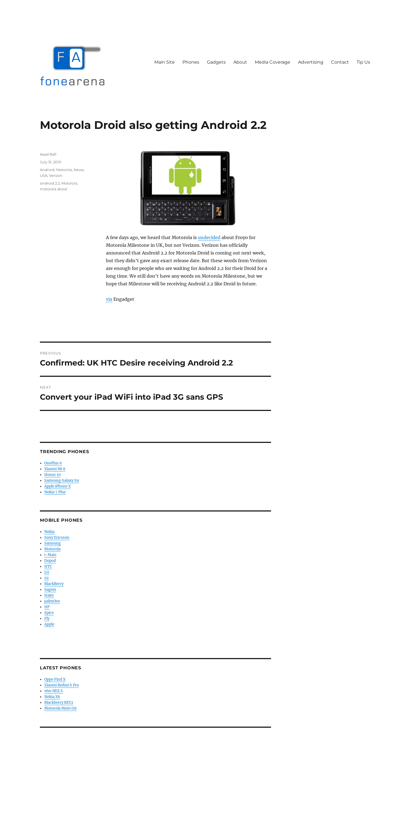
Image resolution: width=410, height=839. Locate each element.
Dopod (50, 560)
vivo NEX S (53, 691)
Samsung (52, 543)
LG (46, 572)
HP (47, 607)
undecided (209, 237)
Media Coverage (272, 62)
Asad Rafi (48, 154)
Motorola (64, 169)
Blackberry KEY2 (58, 702)
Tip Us (363, 62)
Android (47, 169)
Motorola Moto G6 (60, 708)
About (240, 62)
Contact (340, 62)
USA (43, 175)
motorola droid (53, 189)
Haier (49, 595)
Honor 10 (52, 474)
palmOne (52, 601)
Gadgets (216, 62)
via (109, 299)
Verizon (55, 175)
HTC (48, 566)
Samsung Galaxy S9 (61, 480)
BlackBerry (54, 583)
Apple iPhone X (57, 486)
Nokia (49, 531)
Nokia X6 (52, 696)
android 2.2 (50, 183)
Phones (190, 62)
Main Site (164, 62)
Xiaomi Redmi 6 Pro (61, 685)
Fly (47, 618)
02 (46, 578)
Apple (49, 624)
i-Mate (50, 555)
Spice (49, 612)
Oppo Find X (54, 679)
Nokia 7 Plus (55, 492)
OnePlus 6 (53, 463)
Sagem (50, 589)
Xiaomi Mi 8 (54, 469)
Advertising (310, 62)
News (79, 169)
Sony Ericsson (56, 537)
